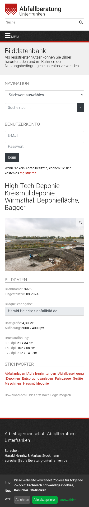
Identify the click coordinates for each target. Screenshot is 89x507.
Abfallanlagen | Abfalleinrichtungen (30, 373)
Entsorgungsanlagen (37, 378)
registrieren (28, 173)
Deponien (13, 378)
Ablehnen (22, 500)
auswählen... (69, 500)
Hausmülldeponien (37, 383)
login (12, 157)
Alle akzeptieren (44, 500)
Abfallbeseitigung (71, 373)
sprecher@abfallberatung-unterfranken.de (36, 460)
